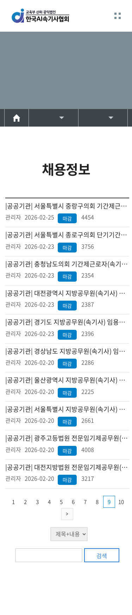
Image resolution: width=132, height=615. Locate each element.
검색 (101, 555)
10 (121, 502)
